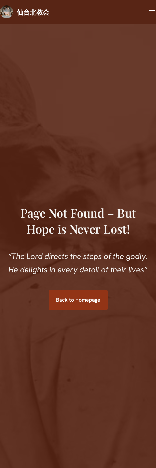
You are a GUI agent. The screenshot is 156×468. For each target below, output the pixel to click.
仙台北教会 (33, 12)
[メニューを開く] (152, 12)
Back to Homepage (78, 300)
